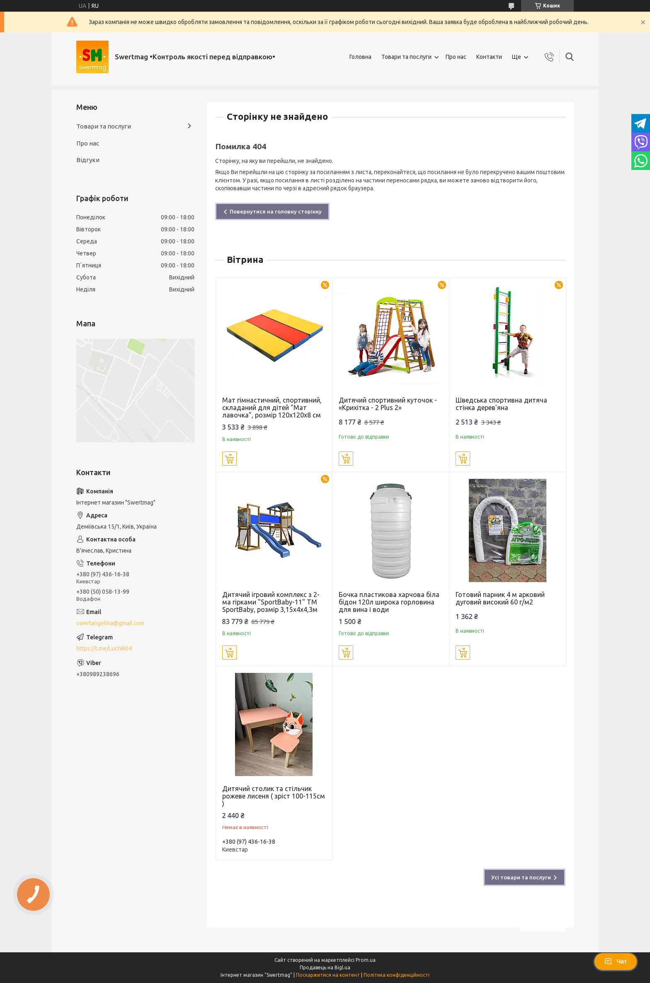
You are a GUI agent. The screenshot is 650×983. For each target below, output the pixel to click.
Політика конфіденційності (396, 975)
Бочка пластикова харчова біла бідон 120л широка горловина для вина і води (389, 602)
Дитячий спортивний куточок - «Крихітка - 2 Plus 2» (388, 403)
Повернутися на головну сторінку (276, 211)
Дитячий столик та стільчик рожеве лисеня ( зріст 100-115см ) (273, 796)
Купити (229, 458)
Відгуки (87, 159)
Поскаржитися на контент (328, 975)
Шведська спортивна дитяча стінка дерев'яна (501, 403)
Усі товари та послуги (521, 877)
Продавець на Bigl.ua (325, 967)
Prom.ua (366, 960)
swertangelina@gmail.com (110, 623)
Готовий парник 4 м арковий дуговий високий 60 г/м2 (500, 598)
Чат (615, 961)
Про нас (456, 56)
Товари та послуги (406, 56)
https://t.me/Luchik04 (104, 648)
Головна (360, 56)
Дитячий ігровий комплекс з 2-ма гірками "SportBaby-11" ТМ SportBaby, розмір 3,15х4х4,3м (271, 602)
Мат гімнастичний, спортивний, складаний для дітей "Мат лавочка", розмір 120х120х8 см (272, 407)
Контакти (489, 56)
